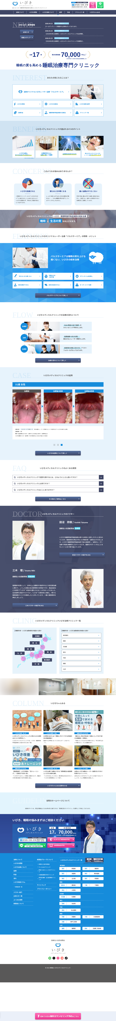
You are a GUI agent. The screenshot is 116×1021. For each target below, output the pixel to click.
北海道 (65, 685)
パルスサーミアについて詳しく (57, 334)
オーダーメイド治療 (83, 323)
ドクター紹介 (18, 931)
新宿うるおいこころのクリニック (47, 909)
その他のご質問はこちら (57, 537)
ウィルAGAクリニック (44, 905)
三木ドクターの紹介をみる (34, 644)
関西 (64, 702)
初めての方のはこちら (59, 1016)
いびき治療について (48, 12)
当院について (20, 12)
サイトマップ (41, 923)
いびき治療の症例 (83, 143)
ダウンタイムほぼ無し (84, 314)
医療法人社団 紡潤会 (44, 903)
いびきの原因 (33, 12)
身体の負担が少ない (52, 323)
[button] (57, 53)
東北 (64, 691)
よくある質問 (18, 938)
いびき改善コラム (19, 921)
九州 (64, 708)
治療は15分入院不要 (50, 315)
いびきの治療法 (51, 142)
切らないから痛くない (23, 315)
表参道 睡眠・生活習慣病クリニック (47, 917)
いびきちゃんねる (95, 12)
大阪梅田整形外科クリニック (46, 913)
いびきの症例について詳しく (57, 492)
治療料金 (18, 151)
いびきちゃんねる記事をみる (57, 824)
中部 (64, 696)
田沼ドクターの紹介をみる (81, 593)
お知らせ (26, 71)
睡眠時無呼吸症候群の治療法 (55, 151)
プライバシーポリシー (44, 927)
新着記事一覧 (18, 925)
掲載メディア (26, 76)
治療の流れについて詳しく (57, 399)
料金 (68, 12)
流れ (15, 917)
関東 (64, 679)
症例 (60, 12)
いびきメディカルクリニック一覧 (71, 899)
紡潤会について (19, 942)
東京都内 (65, 674)
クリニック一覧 (79, 12)
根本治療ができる (21, 323)
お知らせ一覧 (18, 934)
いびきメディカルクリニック (62, 1006)
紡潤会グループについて (45, 898)
